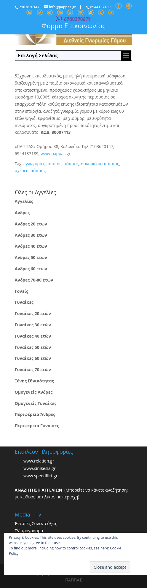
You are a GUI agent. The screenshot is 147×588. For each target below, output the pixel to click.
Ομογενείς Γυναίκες (36, 403)
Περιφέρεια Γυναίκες (37, 425)
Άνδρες (22, 212)
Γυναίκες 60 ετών (33, 358)
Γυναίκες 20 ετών (33, 313)
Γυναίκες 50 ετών (33, 347)
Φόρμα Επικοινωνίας (73, 25)
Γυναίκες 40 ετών (33, 336)
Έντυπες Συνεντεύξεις (36, 523)
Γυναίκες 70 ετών (33, 369)
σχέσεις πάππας (30, 170)
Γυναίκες (24, 302)
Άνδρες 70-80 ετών (34, 280)
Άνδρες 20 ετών (31, 224)
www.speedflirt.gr (40, 476)
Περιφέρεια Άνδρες (35, 414)
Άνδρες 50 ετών (31, 257)
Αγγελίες (24, 201)
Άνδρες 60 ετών (31, 268)
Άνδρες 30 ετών (31, 235)
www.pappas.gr (56, 153)
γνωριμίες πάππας (43, 163)
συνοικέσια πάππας (100, 163)
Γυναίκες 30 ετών (33, 325)
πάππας (71, 163)
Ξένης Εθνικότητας (34, 381)
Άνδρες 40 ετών (31, 246)
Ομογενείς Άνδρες (34, 392)
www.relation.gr (38, 461)
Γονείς (21, 291)
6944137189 (100, 6)
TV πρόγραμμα (29, 530)
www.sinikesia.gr (39, 468)
